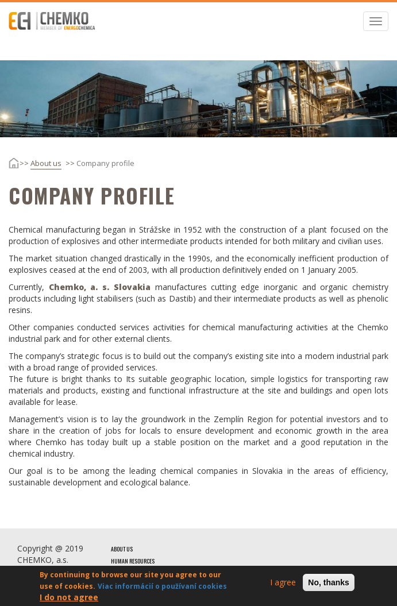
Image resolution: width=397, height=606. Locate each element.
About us (45, 163)
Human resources (133, 561)
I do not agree (69, 598)
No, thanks (328, 584)
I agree (283, 583)
